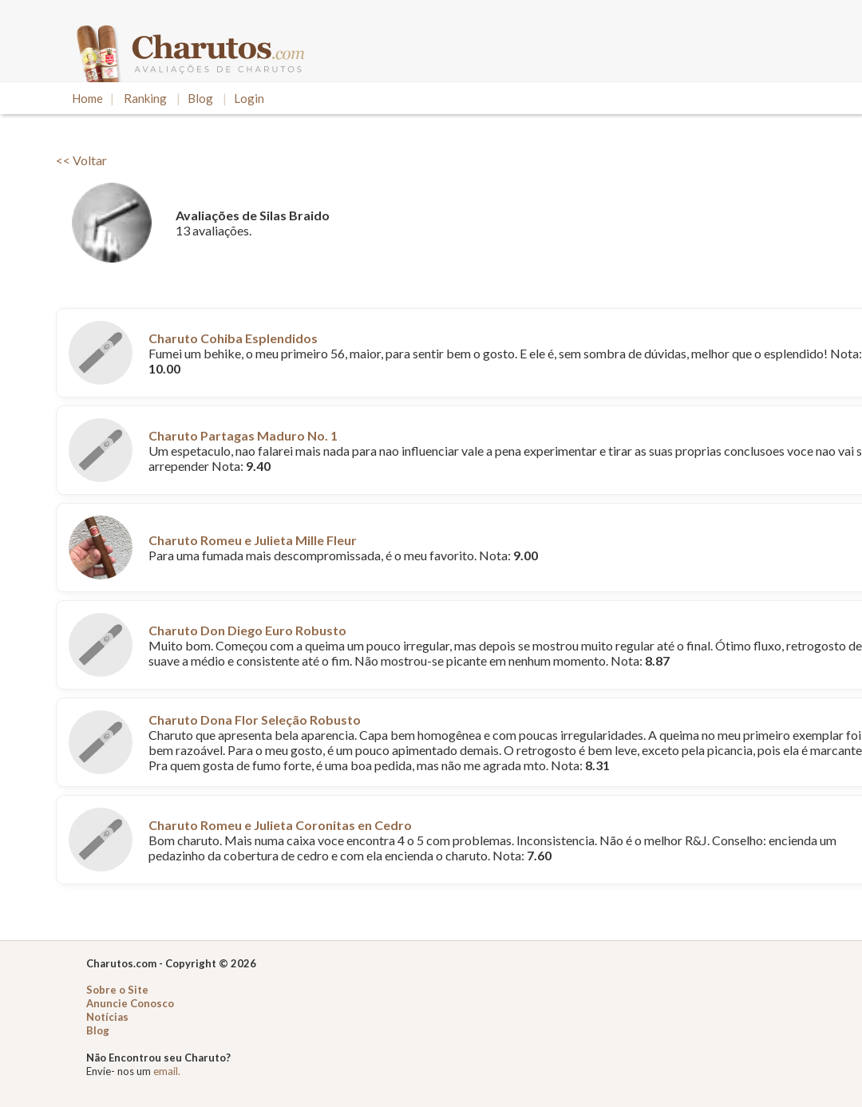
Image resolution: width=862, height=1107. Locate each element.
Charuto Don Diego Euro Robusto (247, 630)
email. (166, 1071)
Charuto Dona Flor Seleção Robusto (254, 719)
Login (249, 98)
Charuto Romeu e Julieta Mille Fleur (252, 540)
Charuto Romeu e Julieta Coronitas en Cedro (280, 824)
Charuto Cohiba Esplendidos (233, 338)
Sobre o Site (117, 989)
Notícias (107, 1016)
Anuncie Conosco (130, 1003)
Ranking (145, 98)
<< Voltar (81, 160)
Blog (200, 98)
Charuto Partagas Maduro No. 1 (243, 435)
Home (87, 98)
